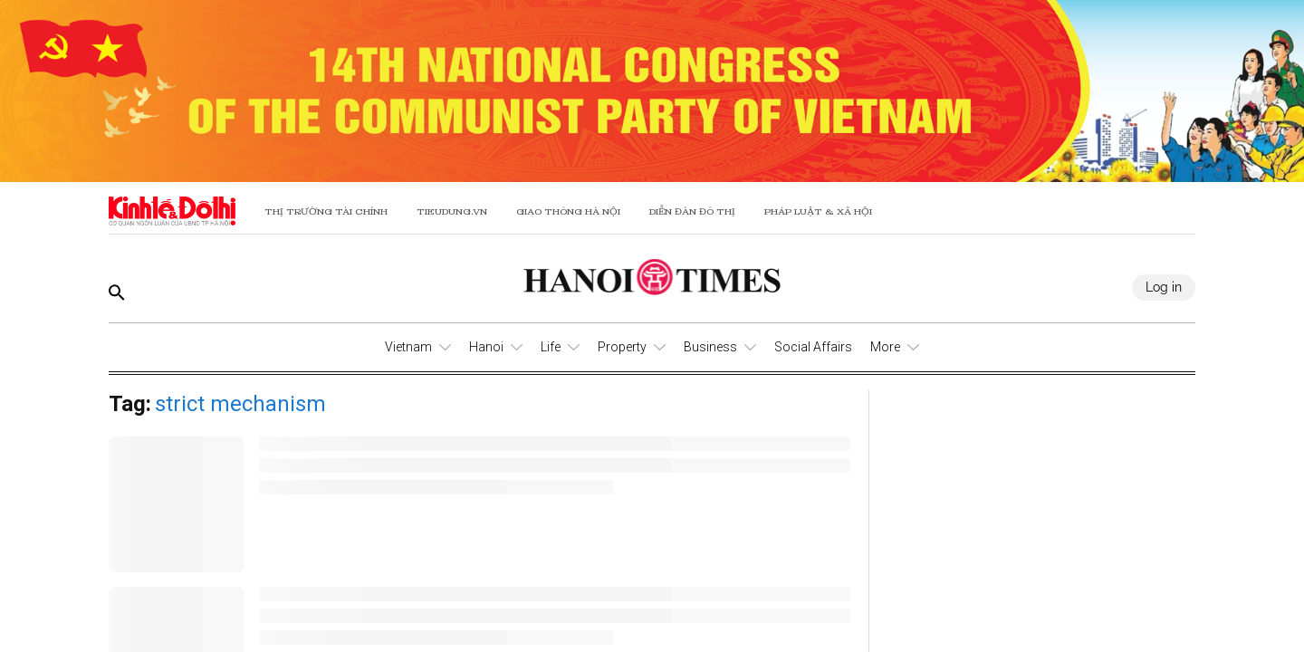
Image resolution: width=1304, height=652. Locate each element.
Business (710, 347)
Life (551, 347)
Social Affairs (813, 347)
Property (622, 347)
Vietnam (408, 347)
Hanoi (486, 347)
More (885, 347)
